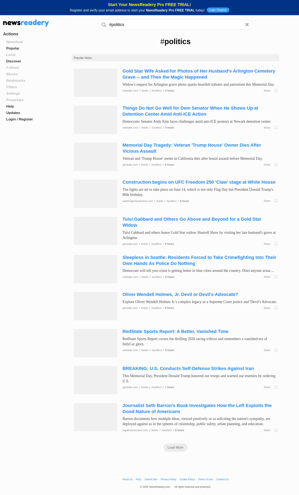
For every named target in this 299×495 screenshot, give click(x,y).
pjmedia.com (130, 164)
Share (267, 90)
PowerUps (14, 100)
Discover (13, 61)
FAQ (138, 479)
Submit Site (151, 479)
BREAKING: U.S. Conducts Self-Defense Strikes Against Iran (188, 368)
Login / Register (218, 10)
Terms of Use (205, 479)
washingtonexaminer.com (138, 201)
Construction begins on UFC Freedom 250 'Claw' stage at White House (199, 182)
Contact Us (222, 479)
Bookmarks (16, 81)
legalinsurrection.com (135, 430)
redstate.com (130, 90)
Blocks (12, 74)
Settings (13, 93)
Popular (12, 48)
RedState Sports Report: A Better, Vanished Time (175, 331)
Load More (176, 447)
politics (157, 90)
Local (10, 55)
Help (10, 106)
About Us (127, 479)
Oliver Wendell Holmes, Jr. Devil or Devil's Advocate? (180, 294)
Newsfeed (14, 42)
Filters (11, 87)
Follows (12, 68)
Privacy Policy (168, 479)
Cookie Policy (187, 479)
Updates (13, 113)
